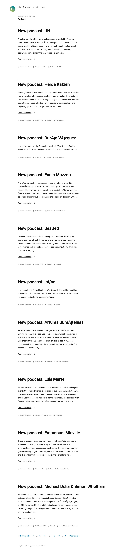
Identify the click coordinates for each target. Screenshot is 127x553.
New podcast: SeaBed (38, 228)
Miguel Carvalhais (25, 67)
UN (60, 67)
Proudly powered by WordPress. (36, 546)
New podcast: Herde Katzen (44, 84)
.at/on (58, 305)
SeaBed (58, 264)
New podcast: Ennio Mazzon (44, 174)
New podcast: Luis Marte (41, 379)
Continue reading (26, 59)
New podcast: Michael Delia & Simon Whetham (61, 486)
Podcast (52, 67)
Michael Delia (63, 526)
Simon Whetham (73, 526)
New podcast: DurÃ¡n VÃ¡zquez (47, 137)
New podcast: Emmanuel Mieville (49, 432)
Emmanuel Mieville (63, 469)
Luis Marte (58, 415)
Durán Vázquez (59, 157)
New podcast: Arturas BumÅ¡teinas (50, 322)
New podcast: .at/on (36, 281)
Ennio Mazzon (60, 211)
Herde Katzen (60, 120)
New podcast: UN (34, 30)
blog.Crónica (24, 7)
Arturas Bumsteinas (62, 362)
